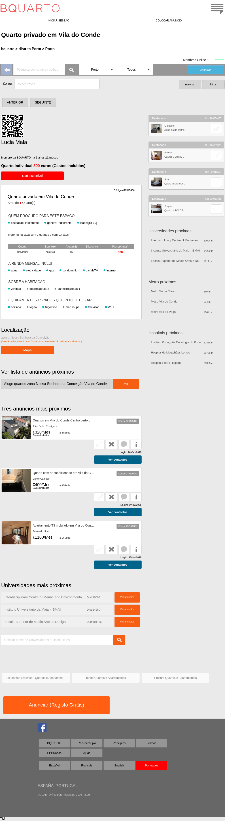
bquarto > (9, 49)
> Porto (48, 49)
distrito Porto (30, 49)
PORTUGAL (67, 785)
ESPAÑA (45, 785)
